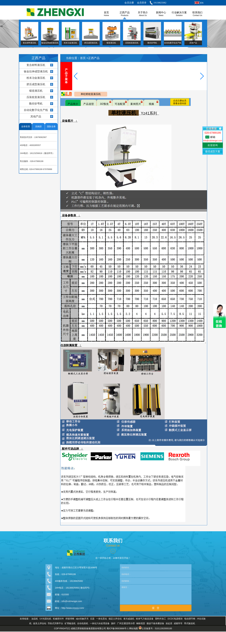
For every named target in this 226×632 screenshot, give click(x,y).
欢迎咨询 (213, 145)
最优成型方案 (212, 151)
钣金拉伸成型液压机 (36, 71)
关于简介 (143, 12)
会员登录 (141, 2)
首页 (83, 58)
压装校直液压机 (36, 97)
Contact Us (197, 15)
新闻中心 (161, 12)
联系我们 (197, 12)
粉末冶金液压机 (36, 77)
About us (143, 15)
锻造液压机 (36, 90)
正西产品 (125, 12)
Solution (179, 15)
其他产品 (35, 116)
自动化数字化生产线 (36, 110)
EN (201, 2)
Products (124, 15)
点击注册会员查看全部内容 (179, 102)
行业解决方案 (179, 12)
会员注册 (129, 2)
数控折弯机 (36, 103)
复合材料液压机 (36, 65)
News (161, 15)
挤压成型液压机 (36, 84)
